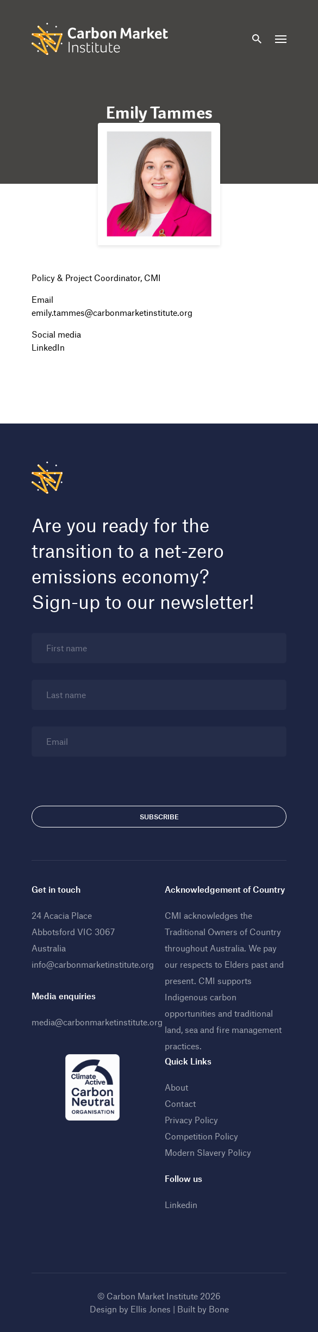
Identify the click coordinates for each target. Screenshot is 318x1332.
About (176, 1087)
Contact (180, 1103)
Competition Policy (201, 1136)
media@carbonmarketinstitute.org (97, 1022)
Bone (219, 1309)
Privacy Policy (191, 1120)
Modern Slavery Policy (208, 1152)
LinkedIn (48, 347)
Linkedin (181, 1204)
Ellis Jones (150, 1309)
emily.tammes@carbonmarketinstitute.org (112, 312)
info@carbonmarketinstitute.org (93, 964)
